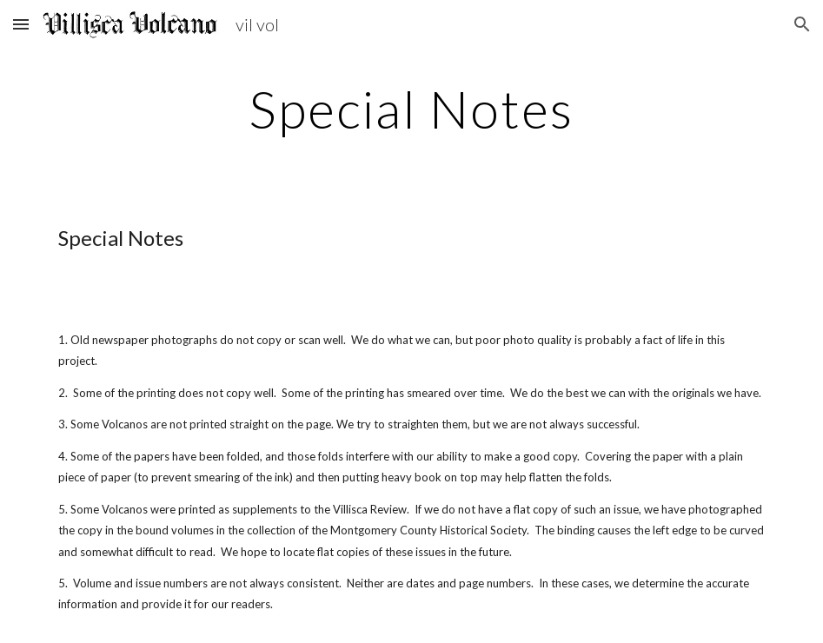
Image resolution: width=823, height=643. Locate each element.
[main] (411, 108)
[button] (21, 24)
